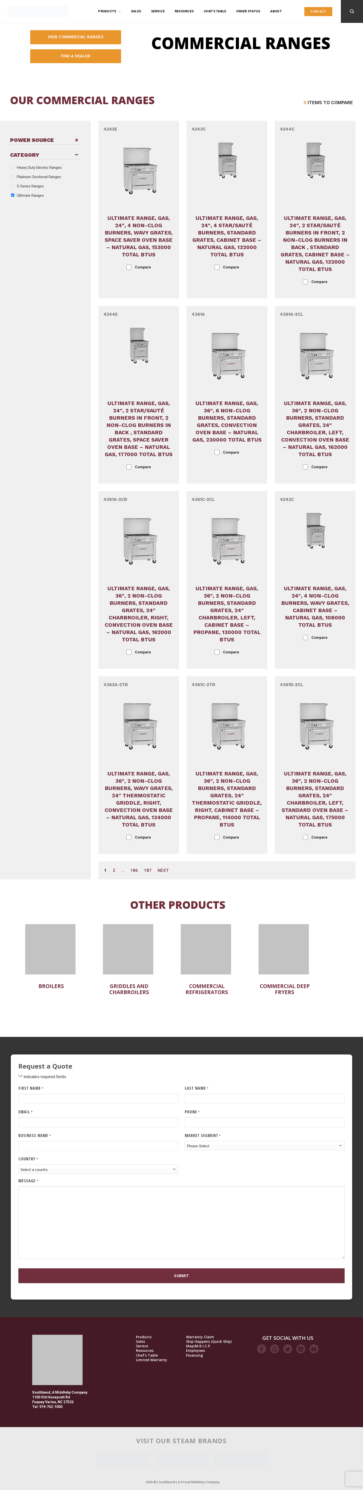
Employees (195, 1350)
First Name (30, 1088)
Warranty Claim (200, 1337)
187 (148, 870)
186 (134, 870)
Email (25, 1112)
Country (28, 1159)
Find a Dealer (75, 56)
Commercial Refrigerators (207, 989)
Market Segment (203, 1136)
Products (109, 11)
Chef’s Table (215, 11)
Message (28, 1181)
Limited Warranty (151, 1360)
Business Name (34, 1136)
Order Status (248, 11)
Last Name (196, 1088)
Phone (192, 1112)
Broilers (51, 986)
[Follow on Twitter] (288, 1349)
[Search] (352, 11)
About (275, 11)
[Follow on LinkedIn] (301, 1349)
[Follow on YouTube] (314, 1349)
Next (163, 870)
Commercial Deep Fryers (285, 989)
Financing (194, 1355)
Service (158, 11)
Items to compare (328, 102)
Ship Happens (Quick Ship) (209, 1341)
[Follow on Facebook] (262, 1349)
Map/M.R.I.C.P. (198, 1346)
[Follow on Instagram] (275, 1349)
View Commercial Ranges (75, 37)
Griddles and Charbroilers (129, 989)
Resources (184, 11)
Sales (136, 11)
